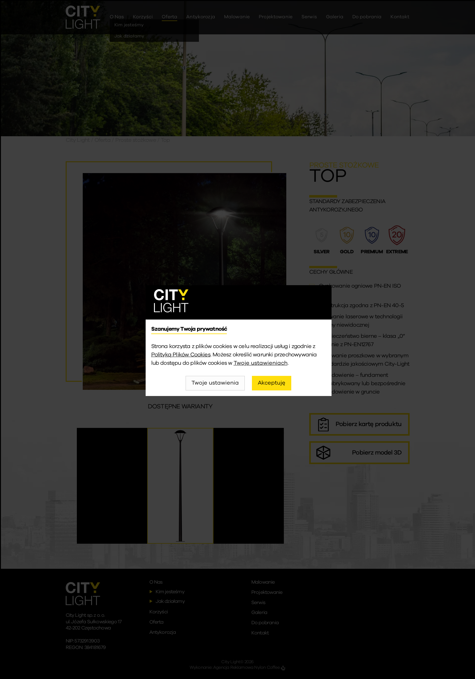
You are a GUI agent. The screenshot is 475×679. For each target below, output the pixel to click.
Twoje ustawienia (215, 383)
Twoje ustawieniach (261, 363)
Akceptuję (271, 383)
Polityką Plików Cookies (180, 355)
